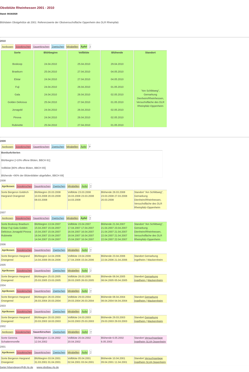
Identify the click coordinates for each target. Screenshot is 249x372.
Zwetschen (58, 46)
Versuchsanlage (154, 337)
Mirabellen (72, 46)
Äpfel (83, 146)
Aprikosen (7, 46)
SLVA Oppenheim (156, 341)
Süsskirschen (23, 46)
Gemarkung (151, 276)
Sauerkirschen (41, 46)
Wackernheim (155, 280)
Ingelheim (140, 341)
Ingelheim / (140, 280)
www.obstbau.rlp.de (48, 367)
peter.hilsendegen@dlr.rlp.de (17, 367)
